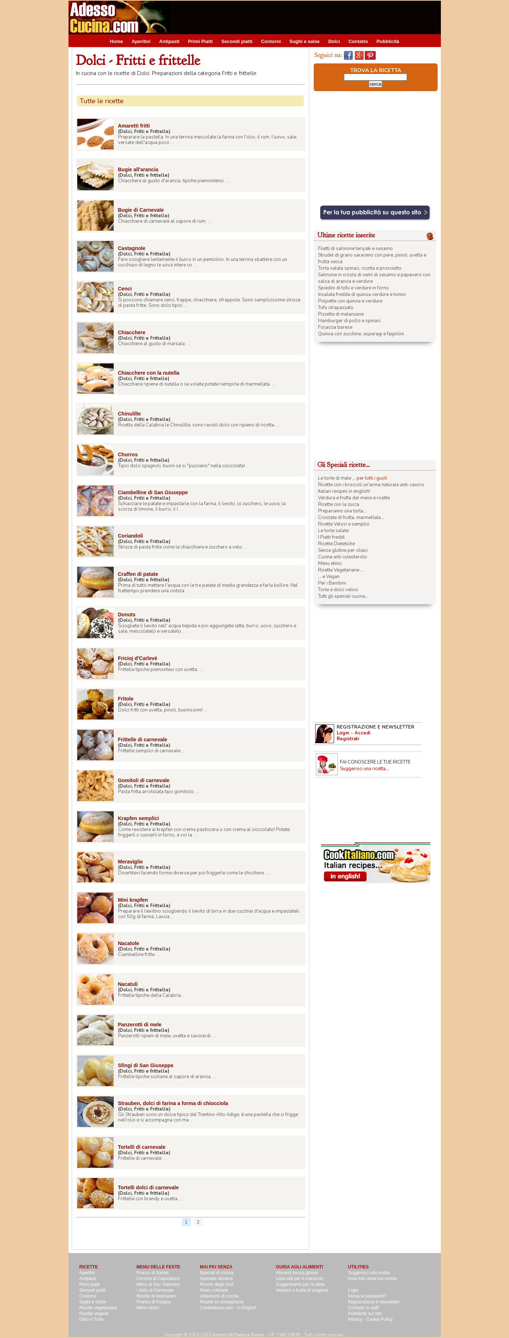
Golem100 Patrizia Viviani (238, 1335)
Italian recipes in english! (344, 491)
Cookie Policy (379, 1319)
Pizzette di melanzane (341, 314)
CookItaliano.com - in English (228, 1307)
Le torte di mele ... (337, 478)
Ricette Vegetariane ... (341, 570)
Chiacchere (131, 332)
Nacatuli (128, 984)
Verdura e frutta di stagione (302, 1290)
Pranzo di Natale (153, 1272)
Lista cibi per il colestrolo (300, 1278)
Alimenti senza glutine (297, 1272)
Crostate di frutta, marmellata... (351, 517)
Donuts (127, 614)
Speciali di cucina (217, 1272)
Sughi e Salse (92, 1301)
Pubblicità (387, 41)
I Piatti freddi (331, 537)
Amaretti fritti (134, 126)
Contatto (358, 41)
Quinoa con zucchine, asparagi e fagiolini (361, 334)
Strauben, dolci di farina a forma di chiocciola (173, 1103)
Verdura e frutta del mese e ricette (354, 498)
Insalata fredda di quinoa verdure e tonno (362, 294)
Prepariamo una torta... (342, 511)
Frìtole (126, 699)
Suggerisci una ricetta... (364, 768)
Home (116, 41)
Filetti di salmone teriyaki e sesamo (355, 248)
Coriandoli (130, 536)
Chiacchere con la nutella (149, 373)
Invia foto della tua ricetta (372, 1278)
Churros (128, 454)
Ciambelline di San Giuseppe (153, 492)
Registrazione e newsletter (373, 1301)
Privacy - (357, 1319)
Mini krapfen (133, 900)
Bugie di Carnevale (141, 210)
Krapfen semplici (138, 818)
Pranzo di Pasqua (154, 1301)
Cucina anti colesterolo (342, 557)
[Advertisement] (308, 17)
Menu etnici (330, 563)
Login (353, 1290)
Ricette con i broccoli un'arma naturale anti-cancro (371, 484)
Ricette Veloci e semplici (343, 524)
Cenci (125, 289)
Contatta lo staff (363, 1307)
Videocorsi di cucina (219, 1296)
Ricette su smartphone (221, 1301)
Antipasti (169, 41)
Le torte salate (333, 530)
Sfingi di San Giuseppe (145, 1065)
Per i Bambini (332, 583)
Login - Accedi (353, 733)
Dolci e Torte (91, 1319)
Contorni (271, 41)
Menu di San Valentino (158, 1284)
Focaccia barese (335, 327)
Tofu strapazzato (335, 307)
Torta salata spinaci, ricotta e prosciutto (360, 268)
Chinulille (129, 414)
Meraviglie (130, 862)
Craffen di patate (138, 574)
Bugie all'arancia (138, 169)
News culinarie (214, 1290)
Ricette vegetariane (98, 1307)
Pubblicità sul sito (365, 1313)
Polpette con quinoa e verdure (350, 301)
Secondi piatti (237, 41)
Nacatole (128, 943)
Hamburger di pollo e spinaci (349, 320)
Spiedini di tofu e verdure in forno (353, 288)
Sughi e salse (304, 41)
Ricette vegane (94, 1313)
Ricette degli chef (216, 1284)
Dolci (334, 41)
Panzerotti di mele (140, 1024)
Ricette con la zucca (338, 504)
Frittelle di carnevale (142, 739)
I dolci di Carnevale (155, 1290)
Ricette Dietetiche (336, 544)
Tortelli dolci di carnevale (148, 1187)
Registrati (348, 739)
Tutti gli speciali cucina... (343, 596)
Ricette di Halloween (156, 1296)
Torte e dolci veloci (338, 589)
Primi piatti (89, 1284)
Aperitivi (141, 41)
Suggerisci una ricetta (369, 1272)
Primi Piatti (200, 41)
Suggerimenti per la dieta (300, 1284)
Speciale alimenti (216, 1278)
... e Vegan (329, 576)
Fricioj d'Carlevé (137, 658)
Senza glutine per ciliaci (343, 550)
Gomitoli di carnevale (144, 780)
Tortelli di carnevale (141, 1147)
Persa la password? (367, 1296)
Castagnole (131, 248)
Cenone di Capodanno (158, 1278)
